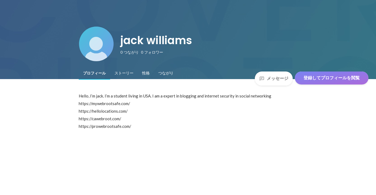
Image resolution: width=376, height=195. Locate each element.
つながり (165, 73)
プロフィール (94, 73)
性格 (146, 73)
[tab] (94, 73)
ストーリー (123, 73)
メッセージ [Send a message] (273, 78)
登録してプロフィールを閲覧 (332, 78)
